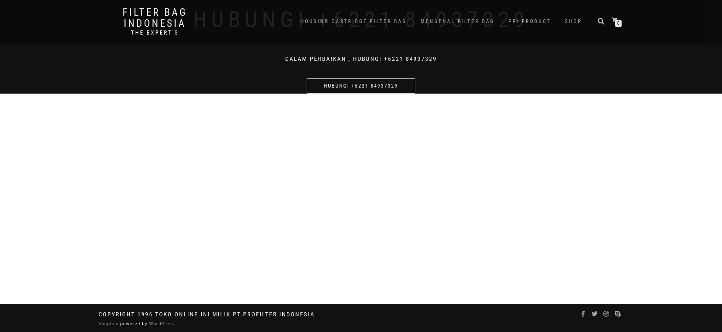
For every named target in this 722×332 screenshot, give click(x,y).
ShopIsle (109, 323)
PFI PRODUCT (529, 21)
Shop (573, 21)
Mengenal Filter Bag (458, 21)
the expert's (155, 33)
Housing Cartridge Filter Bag (353, 21)
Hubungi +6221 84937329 (361, 86)
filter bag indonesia (154, 18)
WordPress (160, 323)
